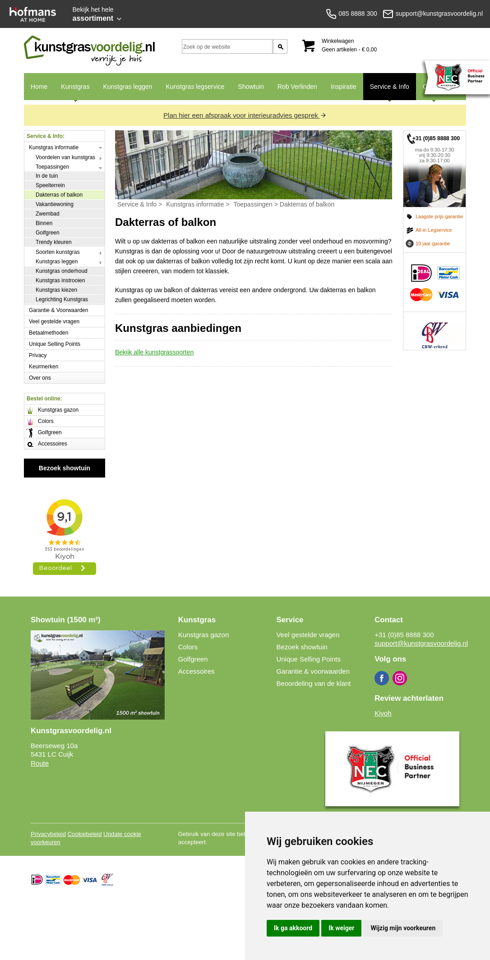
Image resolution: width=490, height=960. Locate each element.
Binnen (44, 223)
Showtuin (251, 86)
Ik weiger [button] (341, 928)
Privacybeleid (48, 834)
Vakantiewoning (55, 204)
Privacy (37, 355)
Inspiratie (343, 86)
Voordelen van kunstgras (65, 157)
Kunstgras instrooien (60, 280)
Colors (46, 421)
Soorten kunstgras (57, 252)
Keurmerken (43, 366)
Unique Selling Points (54, 344)
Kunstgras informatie (54, 147)
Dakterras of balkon (59, 195)
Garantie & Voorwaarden (58, 310)
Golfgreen (48, 233)
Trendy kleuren (54, 242)
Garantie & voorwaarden (313, 671)
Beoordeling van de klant (313, 683)
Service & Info (386, 91)
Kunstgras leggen (127, 86)
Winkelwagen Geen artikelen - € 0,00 (349, 45)
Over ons (40, 378)
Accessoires (52, 444)
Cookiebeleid (85, 834)
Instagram (400, 678)
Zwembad (48, 214)
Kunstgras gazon (58, 410)
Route (40, 763)
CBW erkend (434, 331)
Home (39, 86)
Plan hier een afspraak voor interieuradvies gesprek (245, 115)
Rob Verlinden (297, 86)
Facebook (381, 678)
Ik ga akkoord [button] (293, 928)
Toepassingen (52, 167)
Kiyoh (383, 713)
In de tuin (47, 176)
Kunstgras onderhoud (62, 271)
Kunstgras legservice (195, 86)
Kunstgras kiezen (56, 290)
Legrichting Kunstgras (62, 299)
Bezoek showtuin (64, 468)
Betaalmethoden (48, 333)
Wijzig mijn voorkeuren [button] (402, 928)
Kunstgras (71, 91)
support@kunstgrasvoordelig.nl (421, 643)
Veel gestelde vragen (54, 321)
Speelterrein (50, 185)
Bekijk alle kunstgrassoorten (154, 352)
